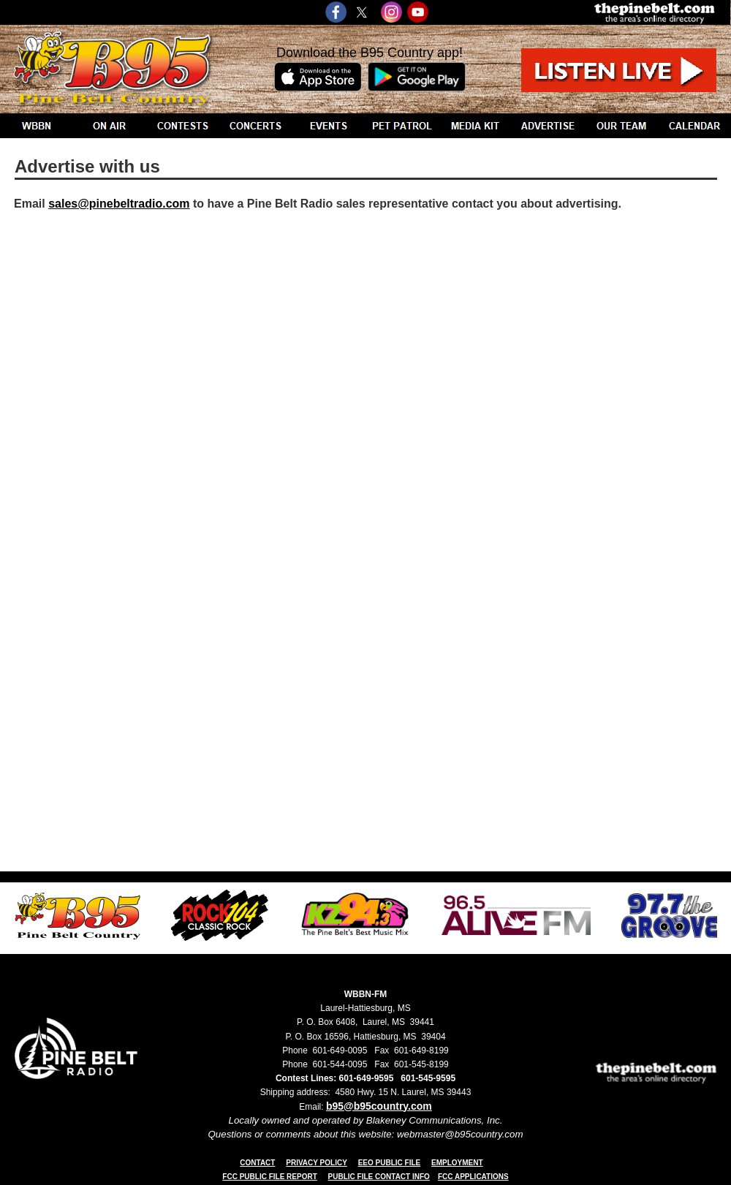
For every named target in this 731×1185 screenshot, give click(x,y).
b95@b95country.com (379, 1106)
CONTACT (257, 1163)
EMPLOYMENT (457, 1163)
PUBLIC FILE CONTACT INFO (379, 1177)
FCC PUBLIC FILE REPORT (269, 1177)
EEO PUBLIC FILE (389, 1163)
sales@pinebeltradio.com (118, 203)
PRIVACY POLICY (316, 1163)
